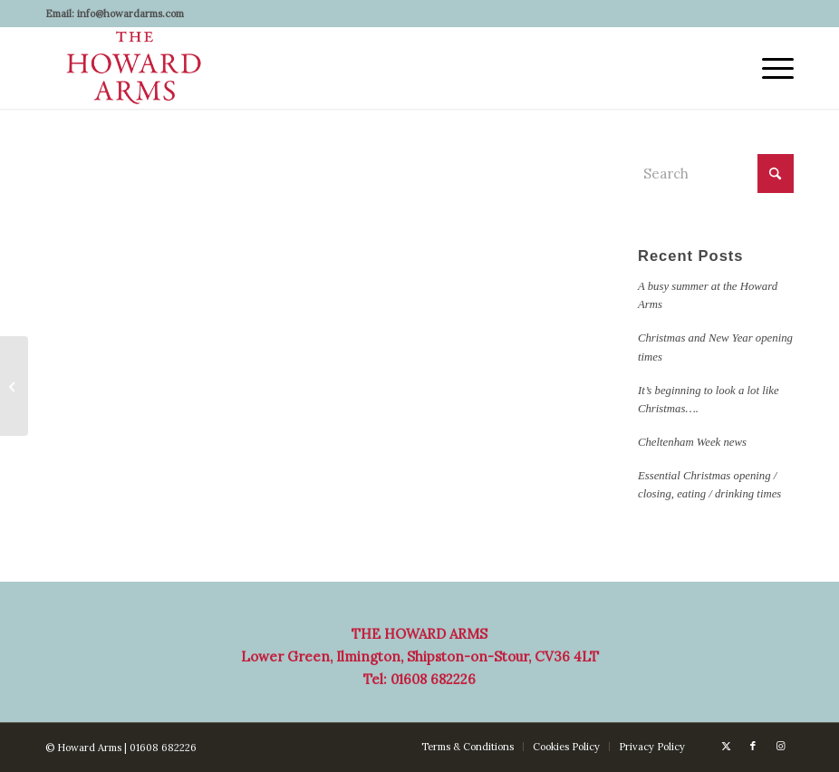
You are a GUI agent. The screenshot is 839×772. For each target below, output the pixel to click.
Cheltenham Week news (692, 442)
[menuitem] (769, 68)
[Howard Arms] (134, 68)
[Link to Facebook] (753, 745)
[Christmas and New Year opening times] (14, 386)
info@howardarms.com (130, 13)
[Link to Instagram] (780, 745)
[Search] (716, 173)
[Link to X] (725, 745)
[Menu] (769, 68)
